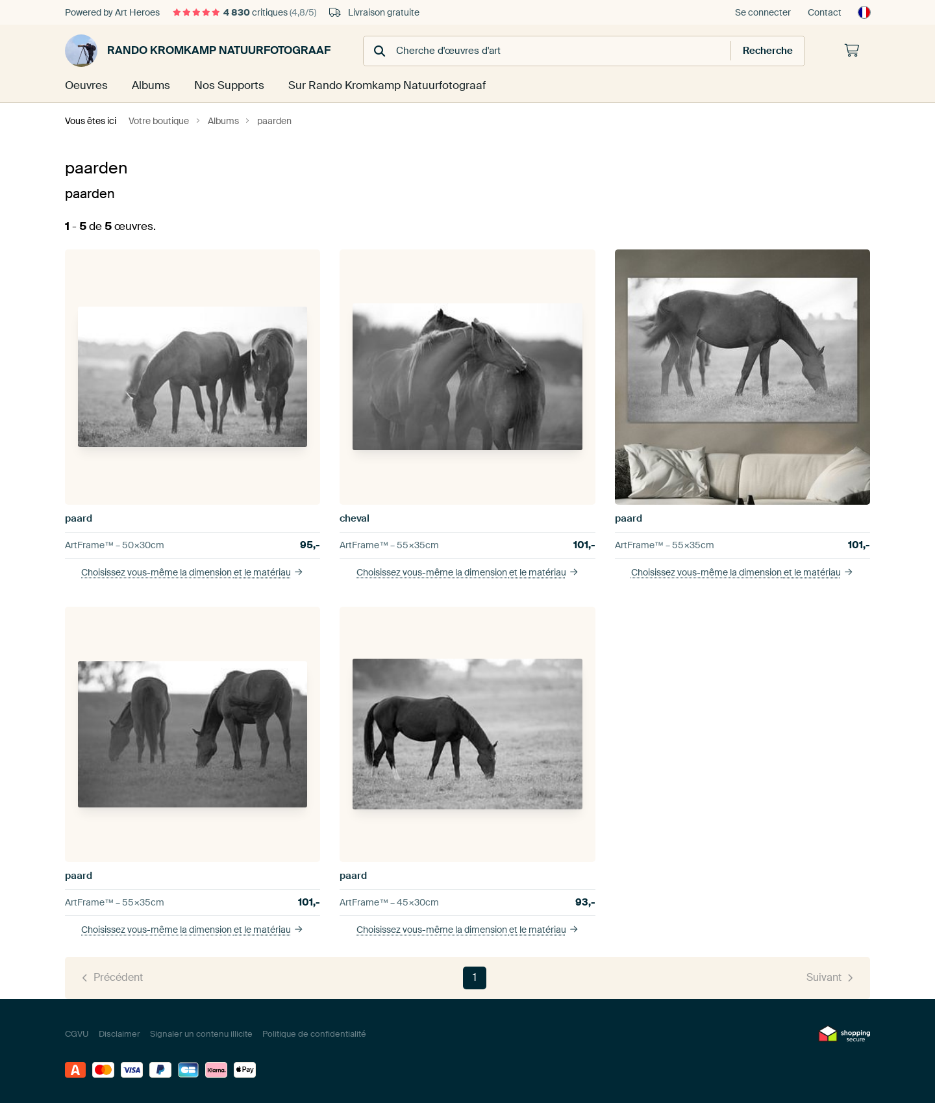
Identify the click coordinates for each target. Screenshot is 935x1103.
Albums (149, 85)
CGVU (77, 1033)
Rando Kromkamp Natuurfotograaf (197, 50)
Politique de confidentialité (314, 1033)
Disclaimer (119, 1033)
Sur (376, 85)
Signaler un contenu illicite (201, 1033)
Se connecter (763, 12)
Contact (825, 12)
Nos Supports (225, 85)
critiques (244, 12)
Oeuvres (85, 85)
